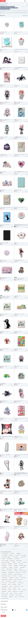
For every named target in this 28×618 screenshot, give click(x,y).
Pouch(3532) (10, 565)
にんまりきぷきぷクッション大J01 (19, 278)
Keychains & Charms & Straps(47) (18, 579)
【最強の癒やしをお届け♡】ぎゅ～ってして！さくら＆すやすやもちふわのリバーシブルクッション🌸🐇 (21, 225)
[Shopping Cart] (25, 1)
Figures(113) (17, 577)
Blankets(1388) (3, 570)
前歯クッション (2, 472)
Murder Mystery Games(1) (5, 598)
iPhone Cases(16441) (23, 555)
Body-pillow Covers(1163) (22, 570)
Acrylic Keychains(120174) (5, 553)
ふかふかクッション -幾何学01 (4, 242)
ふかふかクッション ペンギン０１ (4, 331)
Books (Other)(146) (11, 577)
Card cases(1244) (9, 570)
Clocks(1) (15, 596)
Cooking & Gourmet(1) (22, 596)
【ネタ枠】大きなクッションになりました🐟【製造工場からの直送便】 (6, 544)
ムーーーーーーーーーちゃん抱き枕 (4, 454)
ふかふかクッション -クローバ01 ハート (19, 207)
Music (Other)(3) (24, 589)
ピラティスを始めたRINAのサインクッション (20, 67)
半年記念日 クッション (3, 418)
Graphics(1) (20, 593)
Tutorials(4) (9, 589)
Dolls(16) (9, 584)
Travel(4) (19, 589)
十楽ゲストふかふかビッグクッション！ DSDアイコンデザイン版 (21, 491)
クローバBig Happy (2, 383)
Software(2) (3, 593)
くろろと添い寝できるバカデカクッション (5, 67)
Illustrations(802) (18, 572)
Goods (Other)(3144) (4, 567)
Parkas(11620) (3, 558)
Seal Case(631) (10, 574)
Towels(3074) (10, 567)
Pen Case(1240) (16, 570)
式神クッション (16, 242)
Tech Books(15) (14, 584)
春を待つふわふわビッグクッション (4, 277)
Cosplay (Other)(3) (4, 591)
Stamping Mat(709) (4, 574)
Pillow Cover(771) (24, 572)
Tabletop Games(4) (4, 589)
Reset (24, 6)
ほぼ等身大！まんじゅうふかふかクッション (20, 526)
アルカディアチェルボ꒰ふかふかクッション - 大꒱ (21, 154)
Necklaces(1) (15, 593)
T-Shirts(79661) (12, 553)
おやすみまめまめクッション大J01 (4, 296)
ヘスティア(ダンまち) (3, 171)
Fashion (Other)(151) (4, 577)
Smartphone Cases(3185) (23, 565)
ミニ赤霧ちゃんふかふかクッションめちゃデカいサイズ (21, 544)
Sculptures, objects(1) (4, 596)
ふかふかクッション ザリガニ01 (4, 348)
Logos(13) (19, 584)
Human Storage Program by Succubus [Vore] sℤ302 (6, 437)
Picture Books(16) (4, 584)
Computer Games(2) (15, 591)
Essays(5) (22, 586)
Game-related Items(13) (5, 586)
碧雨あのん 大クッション (17, 119)
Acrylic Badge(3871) (4, 565)
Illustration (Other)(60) (4, 579)
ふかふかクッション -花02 (17, 331)
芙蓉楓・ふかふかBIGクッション (18, 102)
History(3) (9, 591)
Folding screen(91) (22, 577)
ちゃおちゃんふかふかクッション (18, 400)
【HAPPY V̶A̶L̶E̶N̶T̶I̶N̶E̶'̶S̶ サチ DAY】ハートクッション (21, 172)
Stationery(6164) (12, 560)
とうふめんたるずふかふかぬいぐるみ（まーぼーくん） (21, 49)
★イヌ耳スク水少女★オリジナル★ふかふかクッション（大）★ (7, 491)
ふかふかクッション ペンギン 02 (4, 224)
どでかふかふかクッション (3, 400)
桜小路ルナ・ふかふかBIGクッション (5, 119)
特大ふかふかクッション (17, 383)
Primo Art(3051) (16, 567)
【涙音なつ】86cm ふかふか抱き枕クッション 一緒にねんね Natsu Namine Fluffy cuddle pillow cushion (21, 473)
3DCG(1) (11, 593)
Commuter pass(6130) (19, 560)
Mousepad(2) (21, 591)
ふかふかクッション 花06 (18, 348)
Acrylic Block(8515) (16, 558)
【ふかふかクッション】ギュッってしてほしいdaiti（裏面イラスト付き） (21, 455)
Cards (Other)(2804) (22, 567)
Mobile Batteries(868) (11, 572)
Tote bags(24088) (17, 555)
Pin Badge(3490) (16, 565)
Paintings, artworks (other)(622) (18, 574)
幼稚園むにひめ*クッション (18, 436)
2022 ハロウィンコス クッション (4, 526)
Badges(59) (10, 579)
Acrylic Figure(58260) (4, 555)
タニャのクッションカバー (3, 49)
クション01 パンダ (17, 295)
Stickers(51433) (11, 555)
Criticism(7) (10, 586)
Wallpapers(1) (11, 596)
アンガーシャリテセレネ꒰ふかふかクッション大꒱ (6, 207)
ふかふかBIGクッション (3, 154)
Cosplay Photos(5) (16, 586)
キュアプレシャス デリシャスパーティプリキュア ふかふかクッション (21, 418)
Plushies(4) (14, 589)
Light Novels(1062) (4, 572)
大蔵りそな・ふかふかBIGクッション (5, 102)
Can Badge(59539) (18, 553)
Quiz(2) (7, 593)
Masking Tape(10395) (10, 558)
